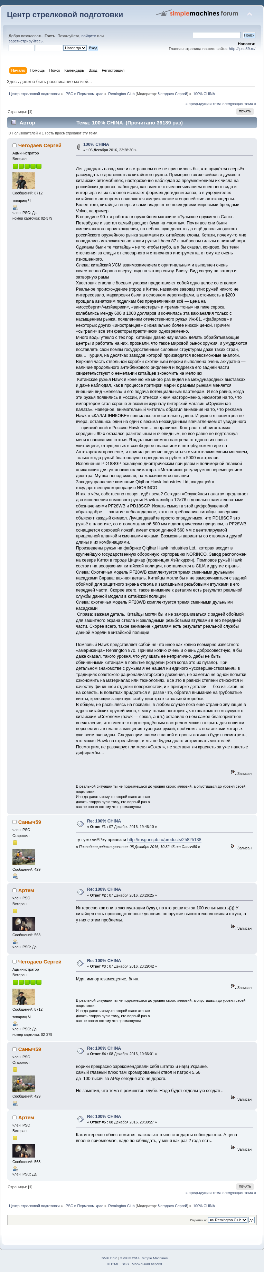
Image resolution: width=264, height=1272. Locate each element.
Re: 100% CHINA (104, 821)
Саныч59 (29, 822)
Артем (26, 890)
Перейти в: (198, 1220)
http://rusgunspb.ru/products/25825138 (164, 839)
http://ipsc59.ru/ (242, 49)
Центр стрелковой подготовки (65, 14)
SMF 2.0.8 (109, 1258)
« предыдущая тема (203, 104)
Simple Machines (154, 1258)
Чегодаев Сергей (172, 94)
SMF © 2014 (130, 1258)
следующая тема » (239, 104)
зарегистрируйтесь (26, 41)
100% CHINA (96, 144)
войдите (89, 36)
